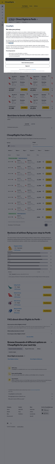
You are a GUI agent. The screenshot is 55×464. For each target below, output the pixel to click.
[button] (27, 59)
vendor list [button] (11, 43)
